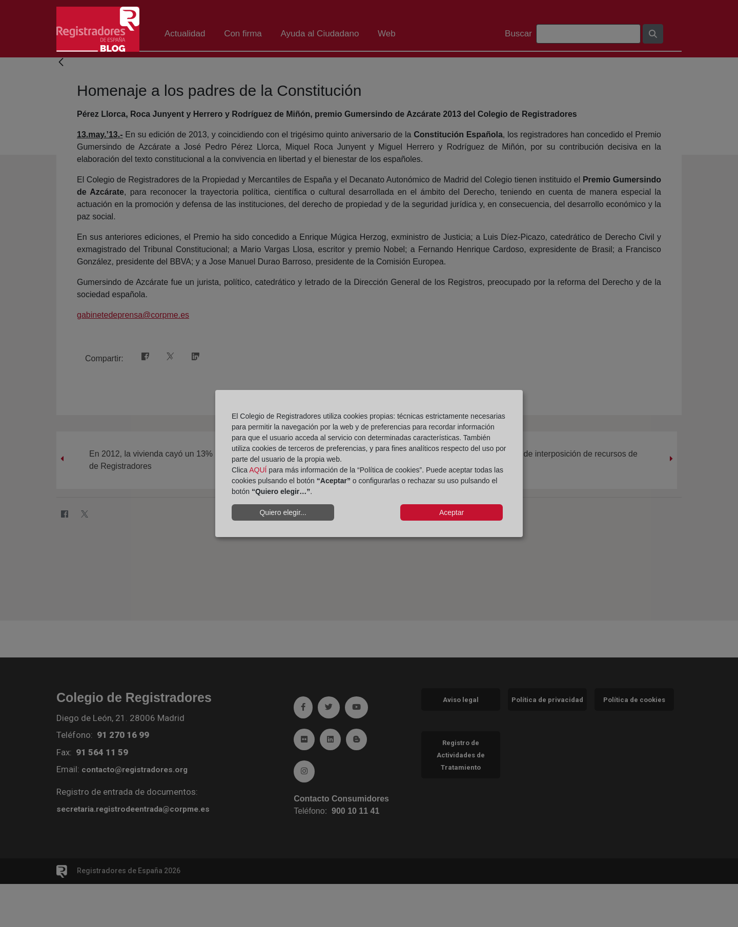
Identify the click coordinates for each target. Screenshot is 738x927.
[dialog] (369, 464)
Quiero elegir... (282, 512)
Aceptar (451, 512)
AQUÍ (257, 470)
